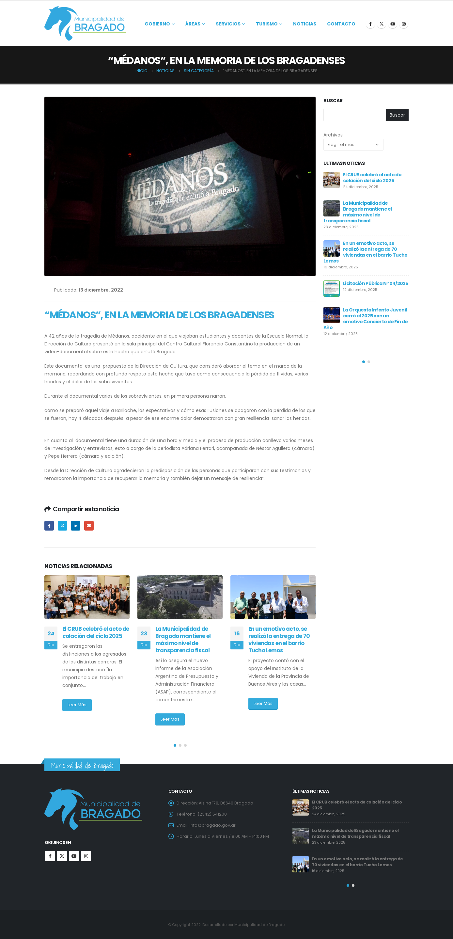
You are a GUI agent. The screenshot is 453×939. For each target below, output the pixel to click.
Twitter (62, 525)
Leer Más (77, 705)
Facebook (49, 525)
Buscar (333, 101)
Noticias (304, 24)
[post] (331, 180)
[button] (175, 745)
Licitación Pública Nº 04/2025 (375, 283)
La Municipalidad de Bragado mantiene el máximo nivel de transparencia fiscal (183, 639)
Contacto (341, 24)
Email (89, 525)
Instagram (86, 856)
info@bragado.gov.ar (213, 825)
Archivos (333, 135)
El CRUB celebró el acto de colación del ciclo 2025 (95, 632)
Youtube (74, 856)
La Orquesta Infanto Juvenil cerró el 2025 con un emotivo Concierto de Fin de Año (365, 319)
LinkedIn (75, 525)
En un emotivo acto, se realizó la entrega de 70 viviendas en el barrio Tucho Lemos (279, 639)
